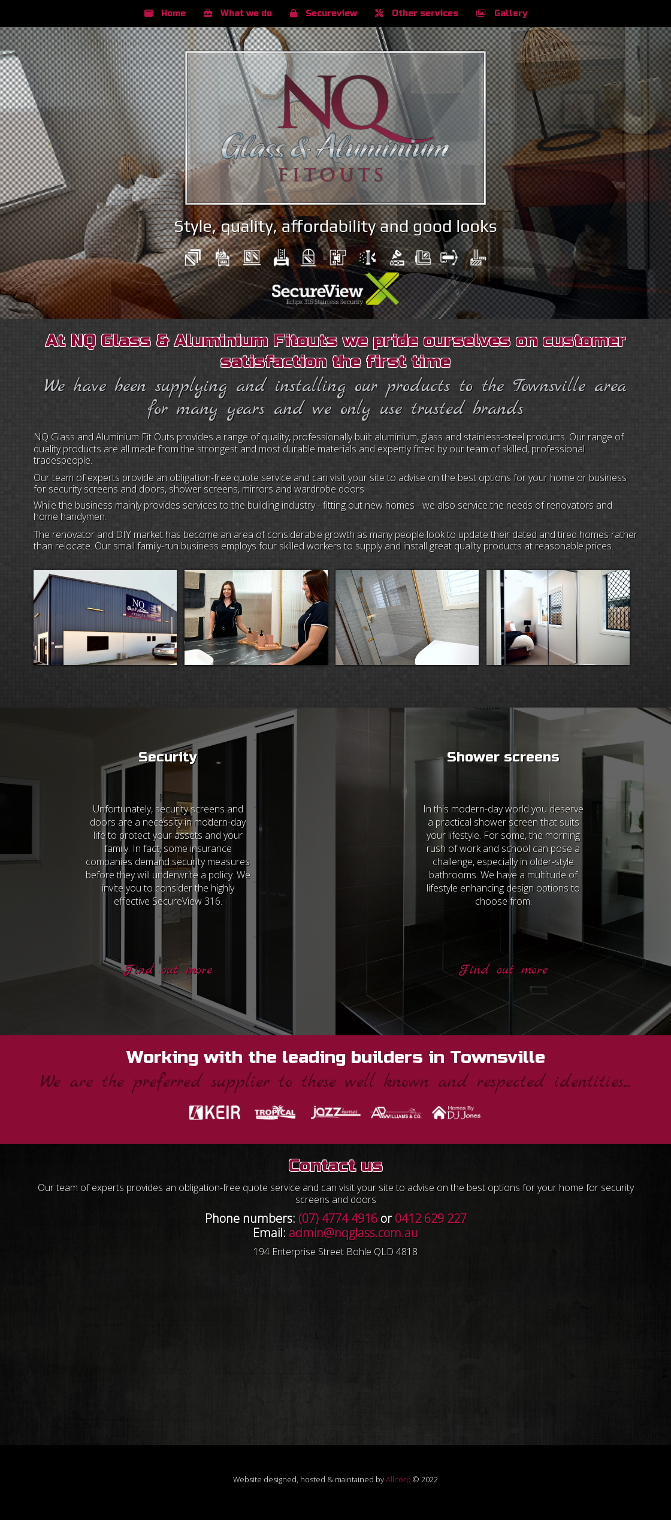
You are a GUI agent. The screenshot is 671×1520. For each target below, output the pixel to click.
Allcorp (398, 1479)
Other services (416, 13)
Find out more (168, 970)
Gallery (501, 13)
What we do (238, 13)
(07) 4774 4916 (337, 1218)
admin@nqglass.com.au (353, 1233)
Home (165, 13)
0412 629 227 (431, 1218)
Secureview (323, 13)
